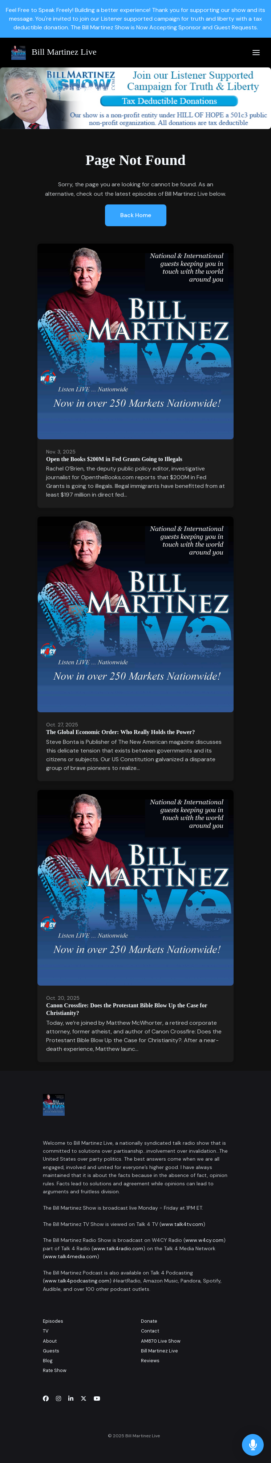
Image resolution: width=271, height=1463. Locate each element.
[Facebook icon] (46, 1399)
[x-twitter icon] (83, 1399)
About (50, 1341)
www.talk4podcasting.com (77, 1280)
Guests (51, 1351)
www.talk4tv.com (182, 1224)
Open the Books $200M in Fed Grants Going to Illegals (114, 459)
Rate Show (54, 1370)
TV (46, 1331)
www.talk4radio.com (118, 1248)
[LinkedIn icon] (70, 1399)
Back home (135, 215)
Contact (150, 1331)
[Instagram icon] (58, 1399)
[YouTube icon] (97, 1399)
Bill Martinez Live (159, 1351)
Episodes (53, 1321)
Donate (149, 1321)
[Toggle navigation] (256, 53)
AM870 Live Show (161, 1341)
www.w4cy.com (204, 1240)
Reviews (150, 1361)
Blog (48, 1361)
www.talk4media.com (71, 1256)
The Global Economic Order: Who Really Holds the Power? (120, 732)
